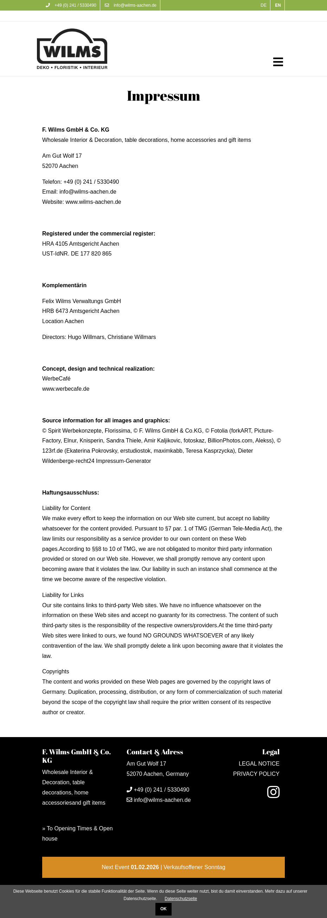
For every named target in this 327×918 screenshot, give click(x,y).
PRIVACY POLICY (256, 774)
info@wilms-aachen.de (130, 5)
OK (163, 908)
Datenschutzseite (181, 898)
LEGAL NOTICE (259, 764)
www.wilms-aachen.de (93, 202)
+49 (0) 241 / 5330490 (71, 5)
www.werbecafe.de (65, 389)
